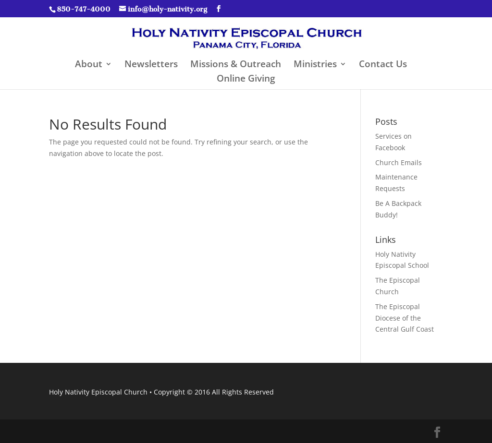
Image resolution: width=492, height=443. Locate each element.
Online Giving (246, 79)
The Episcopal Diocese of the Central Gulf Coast (404, 318)
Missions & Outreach (235, 65)
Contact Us (383, 65)
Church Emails (398, 162)
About (88, 65)
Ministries (315, 65)
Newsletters (151, 65)
